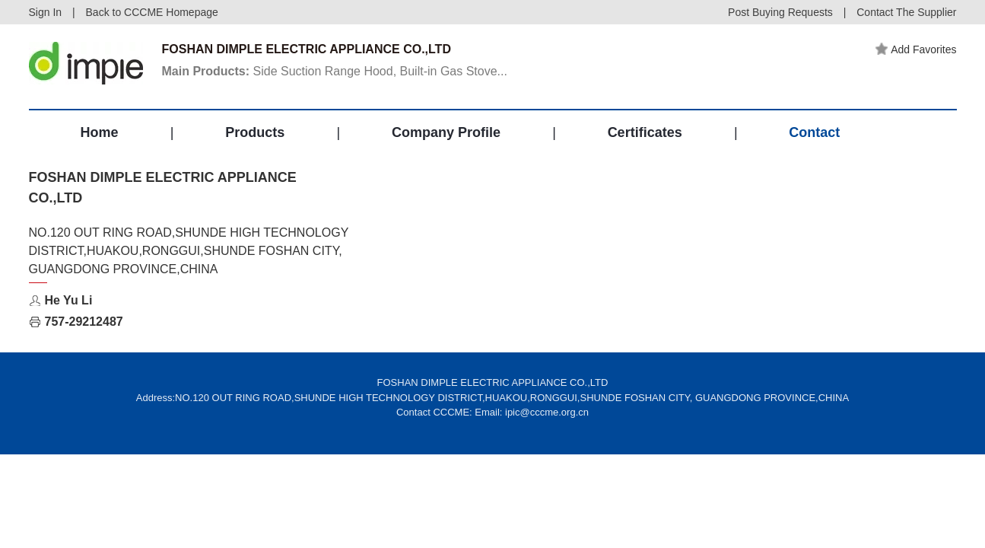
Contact (814, 132)
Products (254, 132)
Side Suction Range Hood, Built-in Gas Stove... (334, 71)
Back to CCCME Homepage (152, 12)
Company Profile (446, 132)
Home (100, 132)
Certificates (645, 132)
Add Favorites (915, 49)
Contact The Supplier (906, 12)
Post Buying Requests (780, 12)
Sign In (45, 12)
